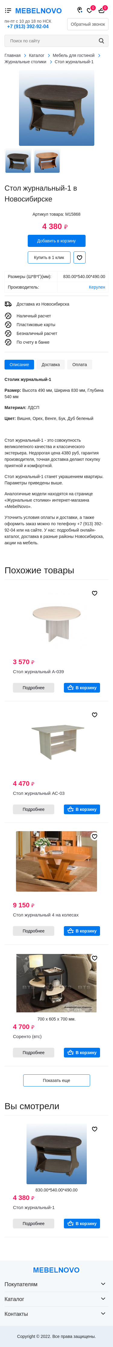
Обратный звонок (88, 24)
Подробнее (34, 687)
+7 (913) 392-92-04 (28, 26)
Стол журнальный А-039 (38, 671)
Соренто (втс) (27, 1036)
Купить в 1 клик (49, 257)
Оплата (79, 364)
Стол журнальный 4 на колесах (46, 914)
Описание (19, 364)
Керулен (97, 287)
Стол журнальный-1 (34, 1207)
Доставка (51, 364)
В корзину (86, 687)
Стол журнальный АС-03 (38, 793)
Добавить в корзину (56, 240)
